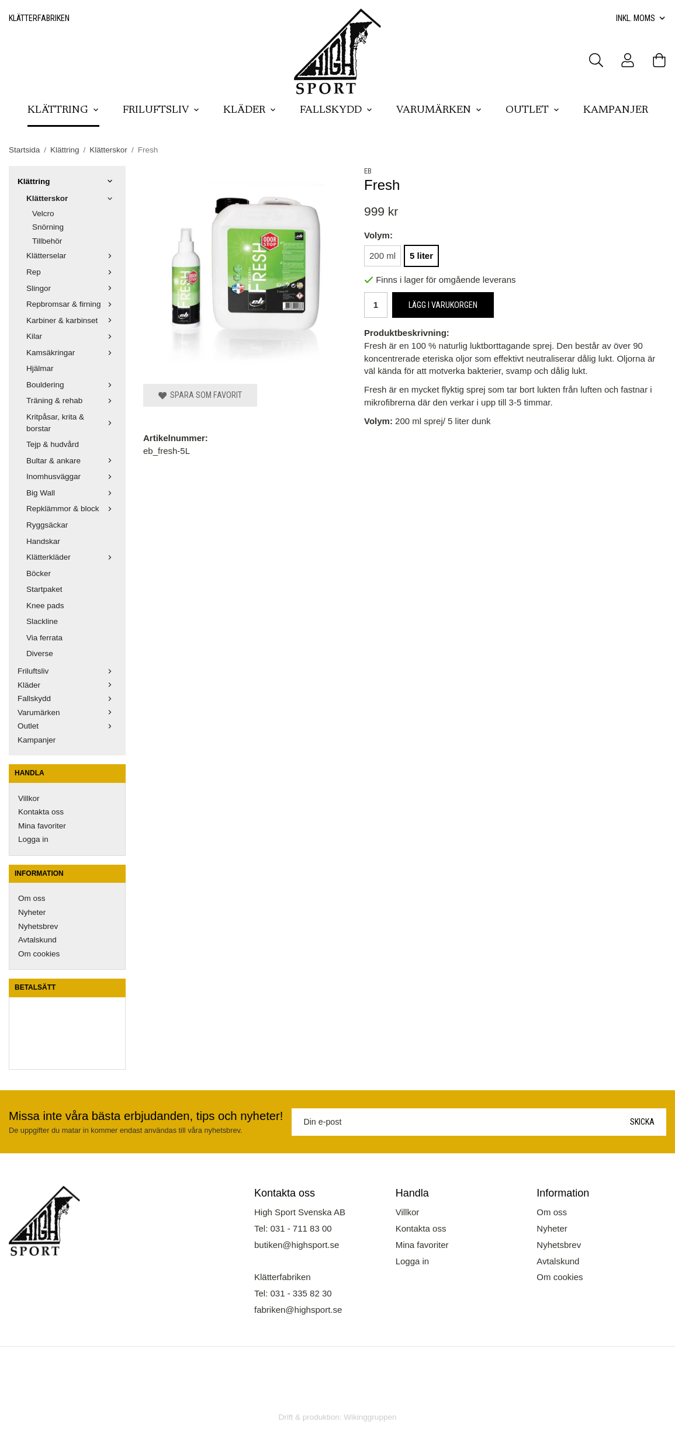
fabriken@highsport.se (298, 1310)
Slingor (71, 288)
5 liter (421, 256)
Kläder (249, 110)
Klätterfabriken (39, 18)
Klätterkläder (71, 557)
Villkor (29, 798)
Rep (71, 272)
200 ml (382, 256)
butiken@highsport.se (296, 1245)
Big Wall (71, 492)
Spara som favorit (200, 395)
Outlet (533, 110)
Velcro (43, 213)
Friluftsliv (161, 110)
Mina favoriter (42, 825)
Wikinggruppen (370, 1417)
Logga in (33, 839)
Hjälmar (40, 368)
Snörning (48, 227)
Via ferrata (44, 637)
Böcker (38, 573)
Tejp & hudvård (52, 444)
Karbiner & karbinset (71, 320)
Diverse (39, 653)
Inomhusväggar (71, 476)
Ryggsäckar (47, 525)
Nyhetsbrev (38, 926)
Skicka (642, 1121)
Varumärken (439, 110)
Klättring (63, 110)
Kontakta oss (41, 811)
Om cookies (39, 953)
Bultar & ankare (71, 460)
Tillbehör (47, 241)
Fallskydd (336, 110)
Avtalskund (37, 939)
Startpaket (44, 589)
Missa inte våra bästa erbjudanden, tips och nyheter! (146, 1115)
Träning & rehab (71, 400)
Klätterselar (71, 255)
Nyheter (32, 912)
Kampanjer (615, 110)
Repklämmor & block (71, 508)
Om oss (32, 898)
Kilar (71, 336)
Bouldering (71, 384)
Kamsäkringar (71, 352)
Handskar (43, 541)
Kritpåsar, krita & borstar (71, 422)
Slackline (42, 621)
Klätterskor (71, 198)
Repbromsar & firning (71, 304)
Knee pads (45, 605)
